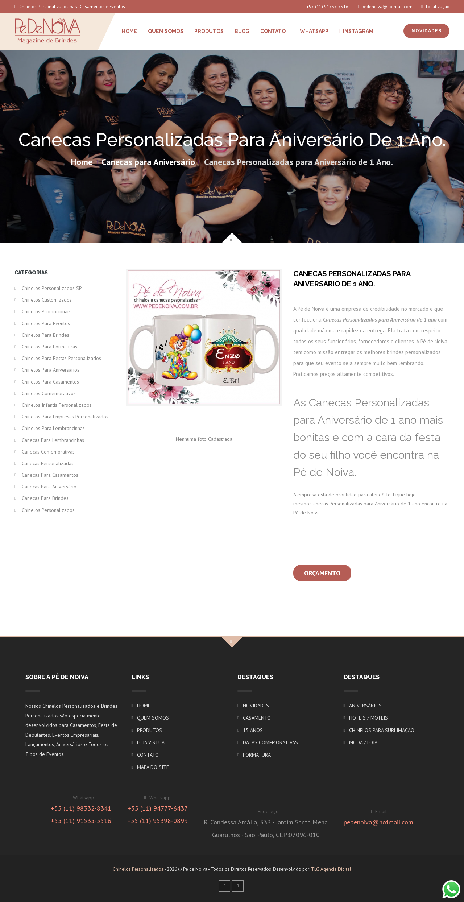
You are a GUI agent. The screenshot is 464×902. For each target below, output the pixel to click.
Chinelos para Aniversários (50, 370)
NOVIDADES (426, 30)
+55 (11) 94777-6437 (158, 808)
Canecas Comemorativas (48, 451)
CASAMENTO (257, 718)
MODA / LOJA (363, 742)
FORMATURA (257, 755)
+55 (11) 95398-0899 (157, 820)
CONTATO (273, 31)
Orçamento (322, 573)
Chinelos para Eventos (46, 323)
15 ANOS (253, 730)
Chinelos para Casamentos (50, 381)
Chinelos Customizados (47, 300)
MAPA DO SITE (153, 767)
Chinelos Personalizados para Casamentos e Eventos (69, 6)
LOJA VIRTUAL (152, 742)
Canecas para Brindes (45, 498)
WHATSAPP (313, 31)
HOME (129, 31)
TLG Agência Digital (331, 869)
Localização (435, 6)
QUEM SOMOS (165, 31)
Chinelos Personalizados (48, 510)
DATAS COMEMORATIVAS (270, 742)
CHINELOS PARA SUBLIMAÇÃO (381, 730)
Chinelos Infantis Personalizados (57, 405)
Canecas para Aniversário (148, 161)
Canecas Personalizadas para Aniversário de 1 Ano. (298, 161)
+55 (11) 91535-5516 (325, 6)
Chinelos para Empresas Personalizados (65, 416)
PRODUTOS (209, 31)
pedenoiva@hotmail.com (385, 6)
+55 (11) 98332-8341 (81, 808)
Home (81, 161)
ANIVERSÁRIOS (365, 705)
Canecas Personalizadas (48, 463)
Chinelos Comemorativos (49, 393)
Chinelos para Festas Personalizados (61, 358)
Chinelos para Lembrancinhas (53, 428)
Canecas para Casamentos (50, 475)
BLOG (242, 31)
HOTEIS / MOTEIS (368, 718)
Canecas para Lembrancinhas (53, 440)
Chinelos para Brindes (45, 335)
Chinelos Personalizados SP (52, 288)
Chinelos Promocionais (46, 311)
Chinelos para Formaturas (49, 346)
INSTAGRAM (356, 31)
